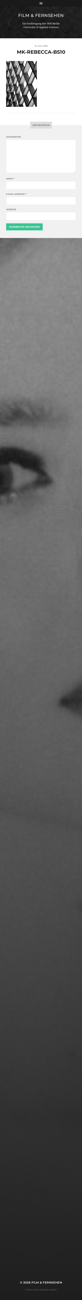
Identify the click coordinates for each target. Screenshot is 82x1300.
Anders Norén (48, 1290)
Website (11, 209)
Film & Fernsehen (41, 15)
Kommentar (13, 136)
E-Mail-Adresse (16, 194)
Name (10, 178)
